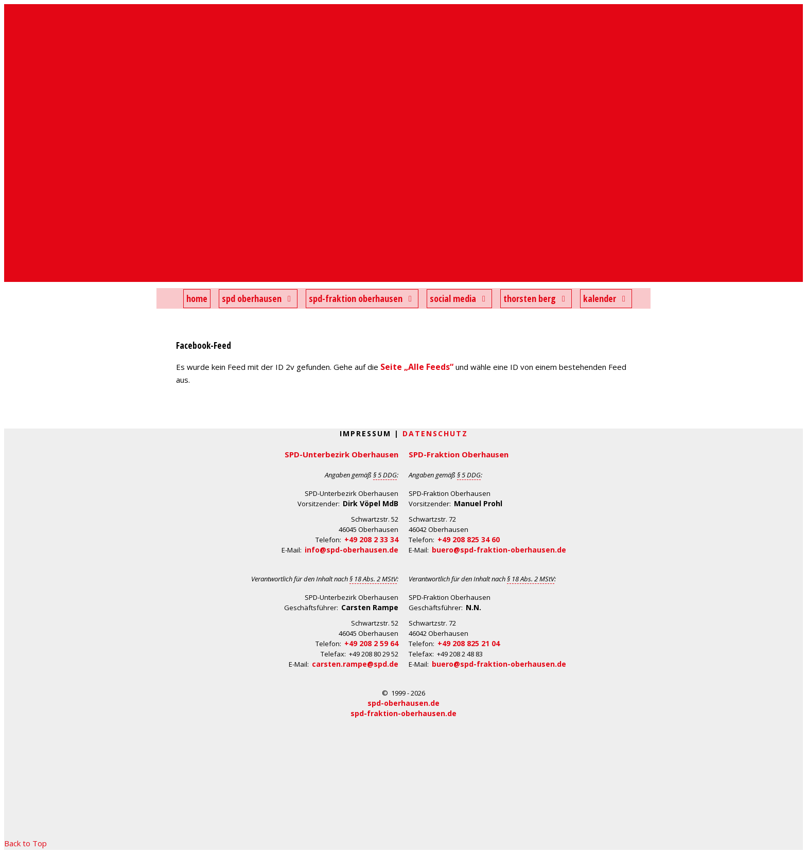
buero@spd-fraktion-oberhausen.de (499, 550)
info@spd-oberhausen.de (351, 550)
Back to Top (25, 843)
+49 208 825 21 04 (468, 643)
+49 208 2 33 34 (371, 539)
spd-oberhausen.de (403, 703)
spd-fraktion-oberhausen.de (403, 713)
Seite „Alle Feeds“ (416, 366)
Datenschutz (435, 433)
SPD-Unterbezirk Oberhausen (341, 454)
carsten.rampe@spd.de (355, 664)
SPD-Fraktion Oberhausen (458, 454)
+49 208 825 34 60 (468, 539)
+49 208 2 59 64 (371, 643)
